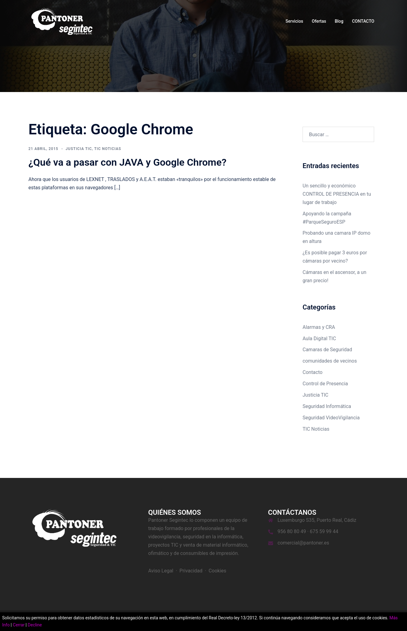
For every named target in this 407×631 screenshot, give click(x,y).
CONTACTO (363, 21)
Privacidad (190, 571)
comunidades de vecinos (330, 361)
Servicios (294, 21)
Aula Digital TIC (319, 338)
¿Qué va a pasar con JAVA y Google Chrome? (128, 162)
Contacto (313, 372)
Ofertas (319, 21)
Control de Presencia (325, 384)
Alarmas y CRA (319, 327)
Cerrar (19, 624)
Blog (339, 21)
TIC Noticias (107, 149)
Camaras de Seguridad (327, 349)
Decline (35, 624)
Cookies (217, 571)
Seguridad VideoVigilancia (331, 418)
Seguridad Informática (327, 406)
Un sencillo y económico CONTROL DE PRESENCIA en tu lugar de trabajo (337, 194)
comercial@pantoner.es (303, 543)
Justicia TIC (79, 149)
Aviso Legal (161, 571)
